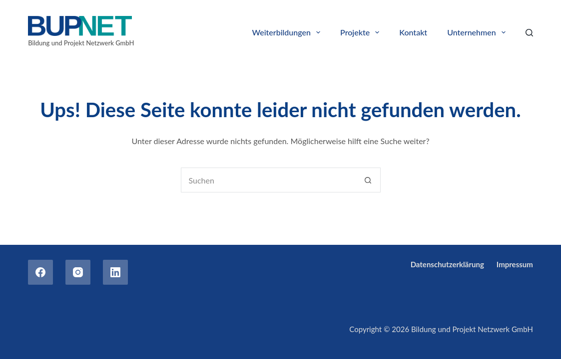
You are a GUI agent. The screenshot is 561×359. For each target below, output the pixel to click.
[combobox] (268, 180)
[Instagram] (77, 272)
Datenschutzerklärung (447, 264)
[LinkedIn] (115, 272)
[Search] (529, 32)
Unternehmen (478, 32)
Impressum (515, 264)
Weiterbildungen (288, 32)
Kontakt (413, 32)
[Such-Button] (368, 180)
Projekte (361, 32)
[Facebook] (40, 272)
